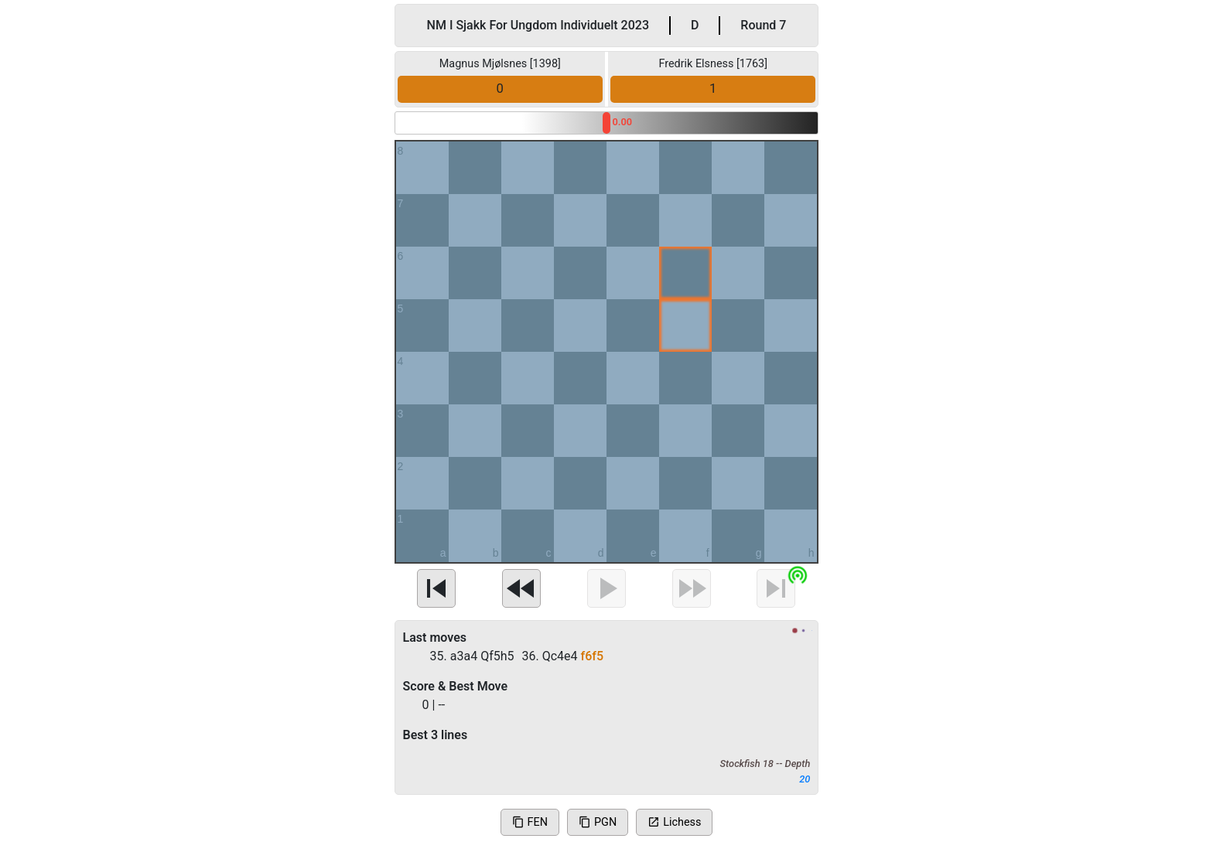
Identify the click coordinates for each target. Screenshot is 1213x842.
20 (804, 779)
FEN (530, 822)
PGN (598, 822)
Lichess (674, 822)
